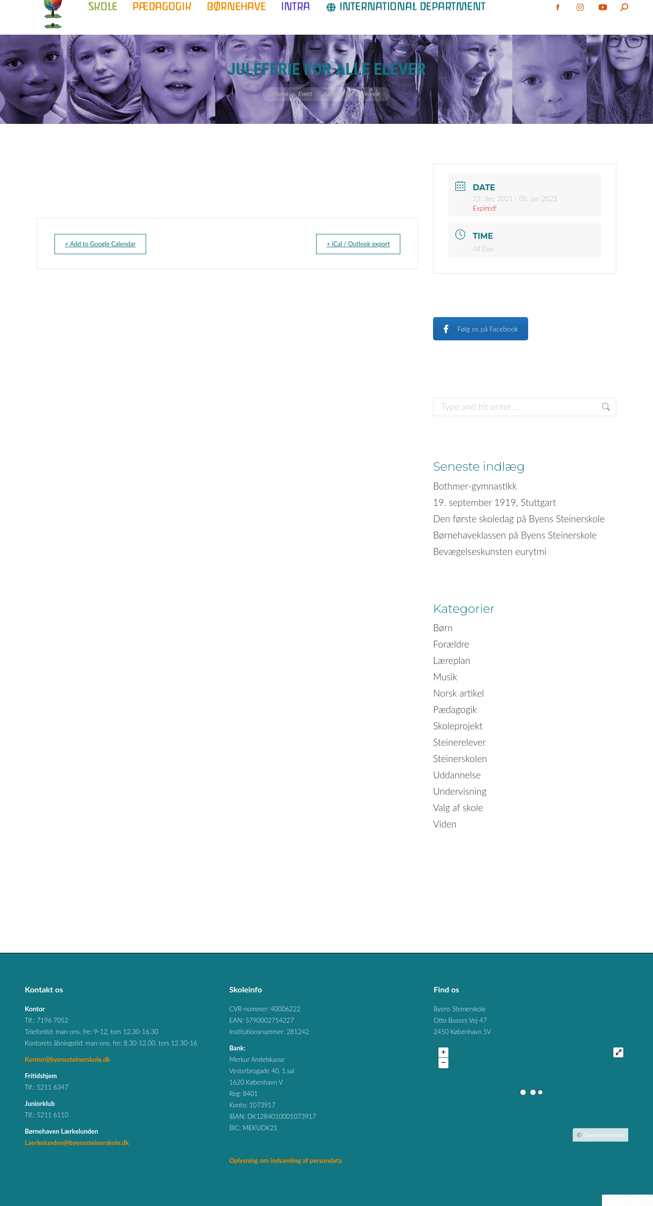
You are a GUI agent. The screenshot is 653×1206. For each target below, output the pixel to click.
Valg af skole (458, 807)
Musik (445, 676)
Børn (443, 627)
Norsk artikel (458, 693)
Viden (445, 823)
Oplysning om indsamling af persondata (285, 1160)
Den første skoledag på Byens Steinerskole (518, 518)
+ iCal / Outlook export (350, 244)
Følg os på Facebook (480, 329)
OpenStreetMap (603, 1135)
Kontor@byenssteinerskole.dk (67, 1059)
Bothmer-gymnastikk (475, 486)
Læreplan (451, 660)
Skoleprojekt (458, 725)
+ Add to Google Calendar (108, 244)
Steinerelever (459, 742)
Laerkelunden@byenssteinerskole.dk (77, 1143)
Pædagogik (455, 709)
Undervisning (460, 791)
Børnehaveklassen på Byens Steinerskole (515, 535)
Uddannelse (457, 774)
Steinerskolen (460, 758)
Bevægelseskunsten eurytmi (489, 551)
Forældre (451, 644)
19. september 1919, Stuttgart (494, 502)
